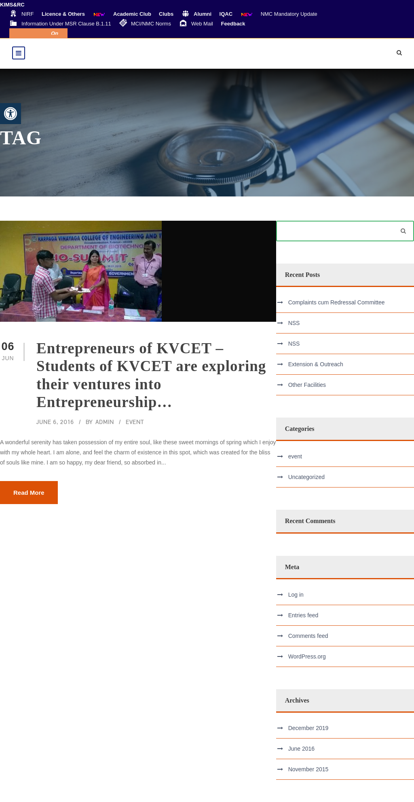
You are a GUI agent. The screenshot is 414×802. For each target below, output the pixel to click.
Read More (28, 492)
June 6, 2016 (55, 422)
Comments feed (308, 636)
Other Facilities (307, 385)
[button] (10, 113)
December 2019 (308, 728)
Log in (296, 594)
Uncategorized (306, 477)
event (135, 422)
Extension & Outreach (315, 364)
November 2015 (308, 769)
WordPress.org (307, 656)
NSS (294, 323)
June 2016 (301, 748)
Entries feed (303, 615)
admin (104, 422)
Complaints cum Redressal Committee (336, 302)
